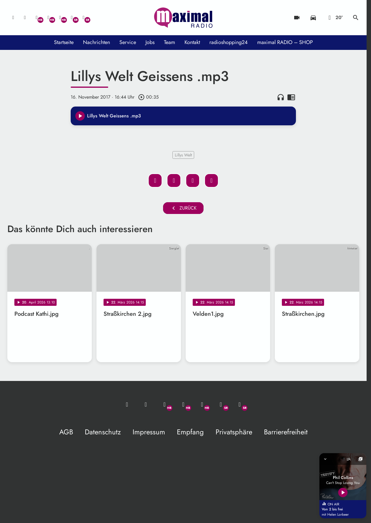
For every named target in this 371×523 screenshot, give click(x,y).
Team (169, 42)
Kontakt (192, 42)
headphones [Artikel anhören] (281, 97)
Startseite (64, 42)
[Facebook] (48, 17)
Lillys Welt (183, 155)
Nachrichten (96, 42)
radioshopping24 (228, 42)
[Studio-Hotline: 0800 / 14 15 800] (25, 17)
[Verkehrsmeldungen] (313, 17)
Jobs (150, 42)
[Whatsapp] (37, 17)
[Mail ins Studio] (13, 17)
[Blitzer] (296, 17)
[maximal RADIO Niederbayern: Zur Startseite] (183, 17)
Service (127, 42)
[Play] (80, 116)
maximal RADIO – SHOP (285, 42)
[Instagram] (60, 17)
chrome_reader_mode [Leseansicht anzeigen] (291, 97)
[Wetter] (334, 17)
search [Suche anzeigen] (355, 17)
